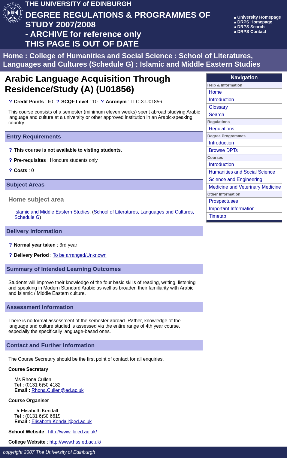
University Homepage (259, 17)
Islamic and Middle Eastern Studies (200, 64)
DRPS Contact (251, 31)
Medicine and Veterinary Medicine (245, 187)
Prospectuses (223, 201)
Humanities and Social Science (242, 171)
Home (13, 56)
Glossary (218, 107)
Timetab (217, 216)
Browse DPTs (223, 150)
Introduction (221, 99)
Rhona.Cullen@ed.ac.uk (58, 390)
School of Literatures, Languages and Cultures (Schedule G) (128, 60)
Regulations (221, 128)
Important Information (232, 208)
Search (216, 114)
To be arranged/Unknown (80, 255)
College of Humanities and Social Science (100, 56)
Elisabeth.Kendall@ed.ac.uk (62, 421)
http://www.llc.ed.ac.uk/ (72, 431)
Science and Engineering (235, 179)
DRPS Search (250, 26)
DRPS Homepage (254, 22)
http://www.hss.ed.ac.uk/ (75, 441)
